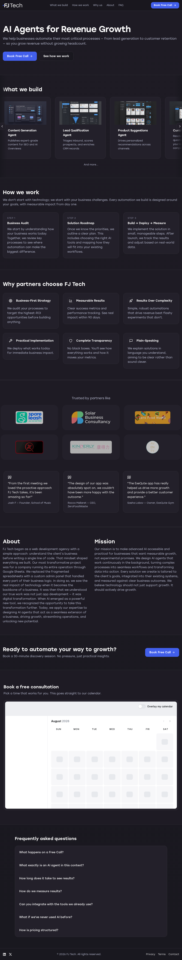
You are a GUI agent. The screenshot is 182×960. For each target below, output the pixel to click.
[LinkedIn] (4, 954)
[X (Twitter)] (10, 954)
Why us (97, 5)
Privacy (150, 954)
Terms (162, 954)
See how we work (56, 56)
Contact (173, 954)
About (110, 5)
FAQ (121, 5)
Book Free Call (165, 5)
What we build (59, 5)
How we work (80, 5)
